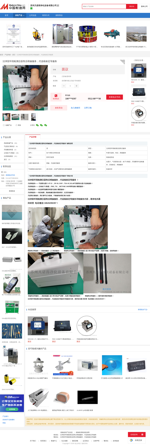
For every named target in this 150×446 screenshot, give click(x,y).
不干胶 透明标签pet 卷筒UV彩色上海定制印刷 (91, 47)
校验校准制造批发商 (82, 432)
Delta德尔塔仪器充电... (9, 318)
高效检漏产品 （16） (11, 143)
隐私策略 (75, 441)
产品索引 (6, 416)
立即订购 (88, 108)
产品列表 (8, 55)
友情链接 (116, 441)
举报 (18, 125)
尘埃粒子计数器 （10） (11, 153)
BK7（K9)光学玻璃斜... (9, 247)
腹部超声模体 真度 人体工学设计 (63, 410)
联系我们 (43, 441)
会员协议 (86, 441)
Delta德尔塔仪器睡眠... (9, 271)
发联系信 (59, 108)
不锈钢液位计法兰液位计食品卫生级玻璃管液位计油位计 (71, 378)
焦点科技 (78, 443)
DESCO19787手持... (8, 389)
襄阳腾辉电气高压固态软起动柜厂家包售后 (66, 47)
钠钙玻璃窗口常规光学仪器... (11, 223)
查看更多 (12, 191)
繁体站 (106, 441)
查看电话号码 (114, 97)
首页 (1, 55)
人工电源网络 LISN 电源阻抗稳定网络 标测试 (43, 410)
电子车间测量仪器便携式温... (11, 295)
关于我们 (33, 441)
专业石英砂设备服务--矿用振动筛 (112, 47)
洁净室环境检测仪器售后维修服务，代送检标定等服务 (78, 435)
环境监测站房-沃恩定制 (84, 378)
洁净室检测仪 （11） (11, 156)
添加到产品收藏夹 (9, 420)
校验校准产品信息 (67, 432)
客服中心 (54, 441)
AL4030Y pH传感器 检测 (85, 410)
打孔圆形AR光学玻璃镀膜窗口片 (112, 378)
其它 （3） (7, 159)
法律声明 (96, 441)
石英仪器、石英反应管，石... (11, 342)
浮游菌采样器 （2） (10, 150)
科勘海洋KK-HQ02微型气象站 (38, 378)
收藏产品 (7, 125)
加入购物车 (75, 108)
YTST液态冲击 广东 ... (9, 366)
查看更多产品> (143, 309)
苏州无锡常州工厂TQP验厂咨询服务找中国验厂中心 (20, 47)
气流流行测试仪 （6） (11, 146)
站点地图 (65, 441)
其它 (13, 55)
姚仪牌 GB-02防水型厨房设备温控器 (138, 378)
